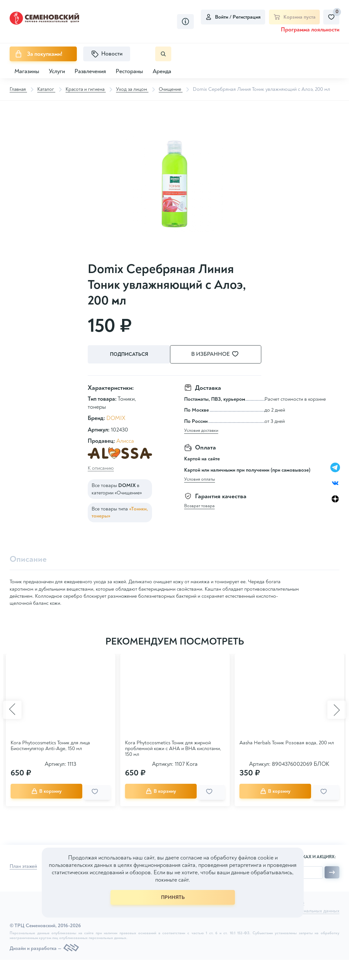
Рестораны (129, 71)
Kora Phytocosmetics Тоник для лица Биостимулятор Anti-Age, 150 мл (50, 745)
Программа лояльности (310, 29)
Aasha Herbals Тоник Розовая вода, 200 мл (286, 742)
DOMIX (115, 418)
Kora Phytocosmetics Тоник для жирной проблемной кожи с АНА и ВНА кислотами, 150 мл (173, 748)
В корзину (52, 791)
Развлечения (90, 71)
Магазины (26, 71)
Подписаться (130, 354)
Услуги (57, 71)
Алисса (125, 440)
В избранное (222, 354)
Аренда (162, 71)
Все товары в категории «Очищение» (117, 488)
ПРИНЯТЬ (173, 897)
